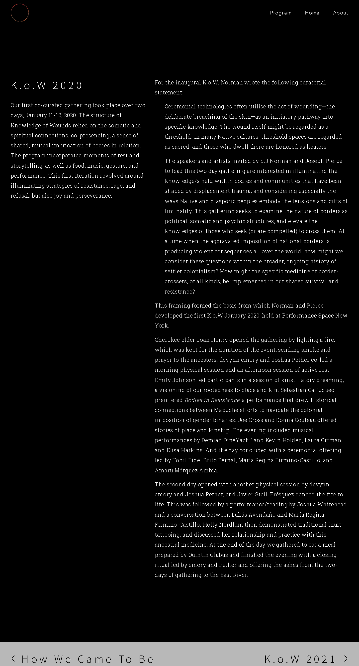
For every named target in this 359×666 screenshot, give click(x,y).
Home (312, 12)
